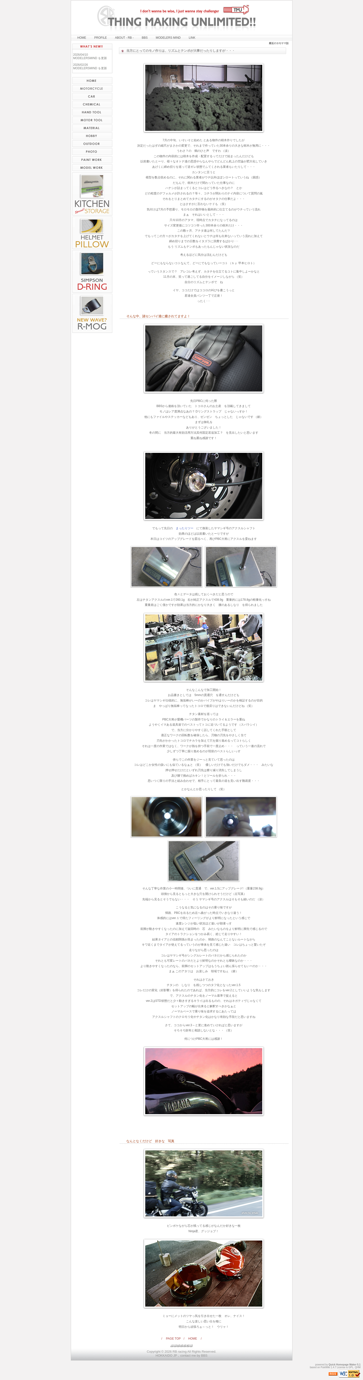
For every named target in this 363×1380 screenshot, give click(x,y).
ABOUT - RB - (124, 37)
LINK (192, 37)
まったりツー (184, 528)
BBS (145, 37)
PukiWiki (325, 1367)
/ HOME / (193, 1338)
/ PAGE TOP (172, 1338)
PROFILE (100, 37)
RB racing (180, 1351)
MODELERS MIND (168, 37)
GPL (350, 1367)
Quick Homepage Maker (342, 1364)
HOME (81, 37)
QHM (358, 1367)
